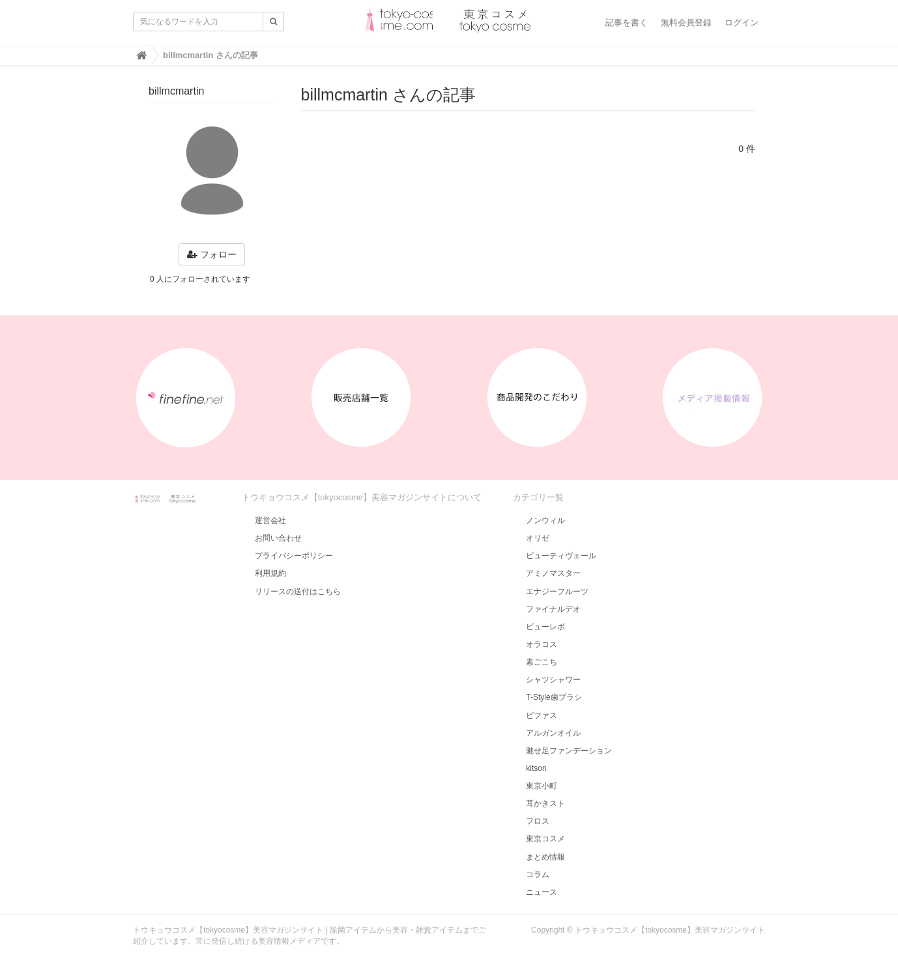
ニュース (541, 892)
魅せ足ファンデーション (569, 750)
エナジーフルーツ (557, 591)
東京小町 (541, 785)
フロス (537, 821)
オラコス (541, 644)
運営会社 (270, 520)
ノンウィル (545, 520)
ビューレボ (545, 626)
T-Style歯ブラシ (553, 697)
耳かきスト (545, 803)
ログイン (742, 22)
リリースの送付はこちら (298, 591)
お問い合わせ (278, 538)
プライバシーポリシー (294, 555)
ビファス (541, 715)
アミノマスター (553, 573)
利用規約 (270, 573)
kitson (536, 768)
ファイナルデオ (553, 609)
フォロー (212, 254)
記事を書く (626, 22)
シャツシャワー (553, 679)
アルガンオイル (553, 733)
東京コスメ (545, 838)
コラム (537, 874)
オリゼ (537, 538)
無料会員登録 (686, 22)
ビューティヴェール (561, 555)
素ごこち (541, 662)
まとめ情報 (545, 857)
